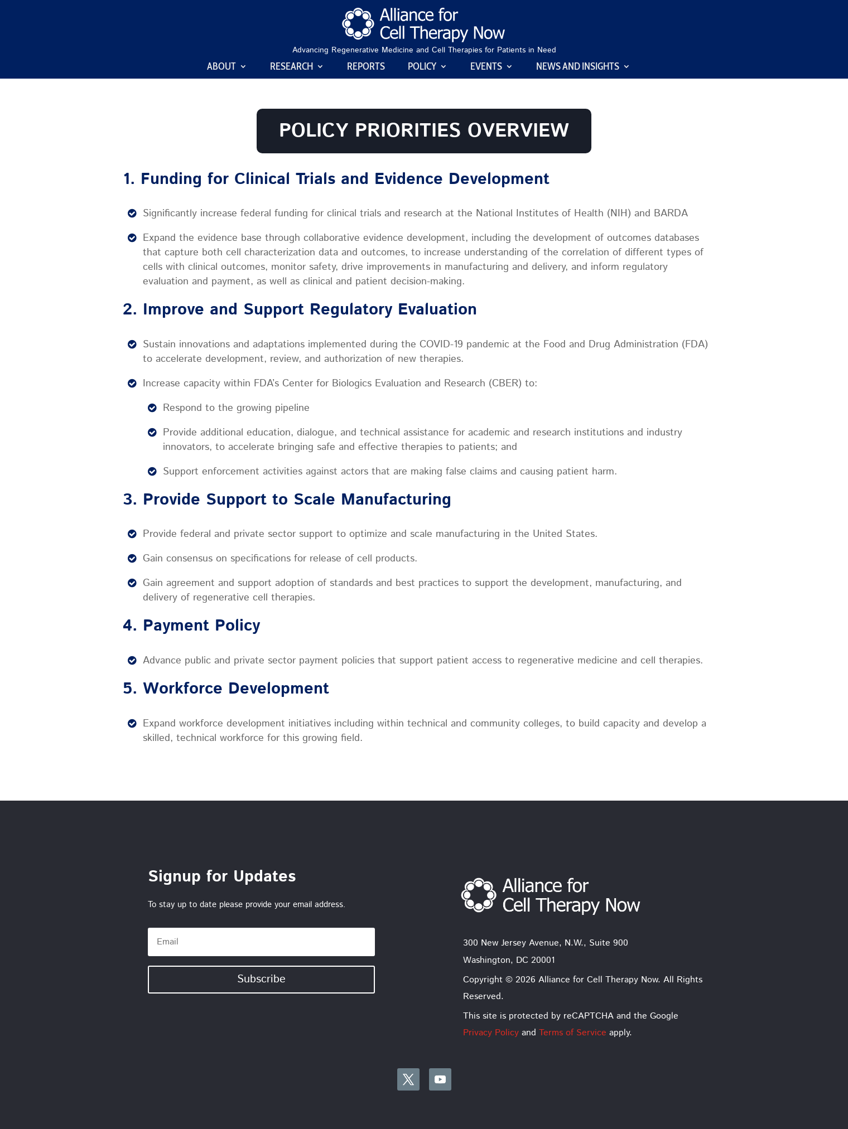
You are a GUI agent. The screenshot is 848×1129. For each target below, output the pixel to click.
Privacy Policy (491, 1032)
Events (486, 67)
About (221, 67)
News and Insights (577, 67)
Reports (366, 67)
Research (291, 67)
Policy (422, 67)
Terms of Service (572, 1032)
